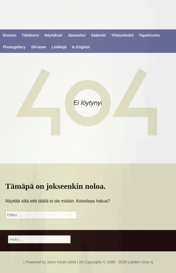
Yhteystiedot (122, 35)
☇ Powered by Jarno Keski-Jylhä (50, 262)
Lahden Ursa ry (140, 262)
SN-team (38, 47)
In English (81, 47)
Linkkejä (59, 47)
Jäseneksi (76, 35)
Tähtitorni (30, 35)
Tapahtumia (149, 35)
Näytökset (53, 35)
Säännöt (98, 35)
